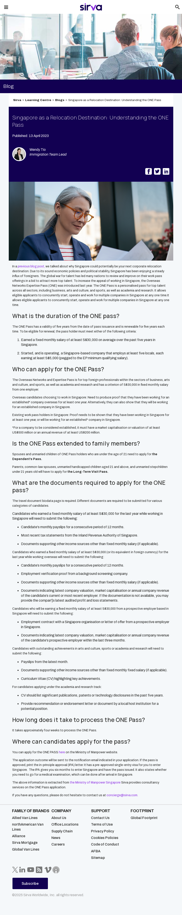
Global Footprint (144, 818)
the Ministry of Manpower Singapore (95, 782)
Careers (58, 844)
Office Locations (65, 824)
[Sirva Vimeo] (47, 869)
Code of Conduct (105, 844)
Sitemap (98, 858)
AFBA (95, 851)
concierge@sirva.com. (122, 795)
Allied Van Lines (25, 818)
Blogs (59, 100)
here (62, 752)
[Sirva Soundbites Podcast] (56, 869)
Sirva (17, 100)
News (55, 838)
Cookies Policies (104, 838)
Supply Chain (62, 831)
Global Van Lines (25, 849)
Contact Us (100, 818)
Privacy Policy (102, 831)
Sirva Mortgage (24, 842)
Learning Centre (38, 100)
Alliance (18, 836)
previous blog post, (31, 266)
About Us (58, 818)
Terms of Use (102, 824)
